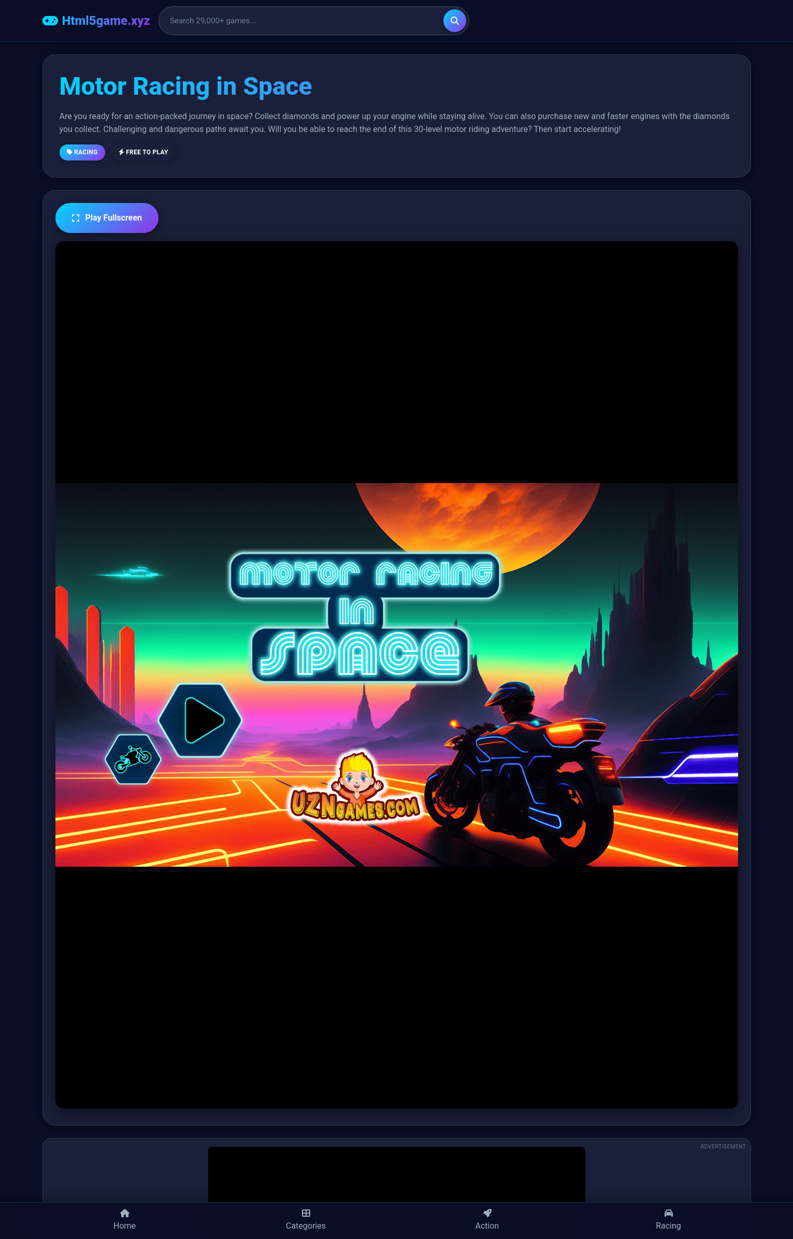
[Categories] (306, 1221)
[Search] (454, 20)
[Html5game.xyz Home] (96, 21)
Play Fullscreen (107, 218)
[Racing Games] (668, 1221)
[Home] (124, 1221)
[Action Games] (487, 1221)
